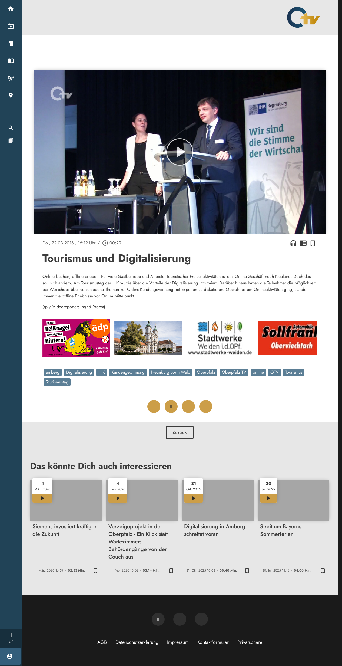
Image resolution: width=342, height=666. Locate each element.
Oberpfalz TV (234, 372)
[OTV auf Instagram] (201, 619)
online (258, 372)
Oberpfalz (206, 372)
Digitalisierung (79, 372)
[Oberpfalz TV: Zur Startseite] (303, 17)
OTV (274, 372)
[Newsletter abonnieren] (158, 619)
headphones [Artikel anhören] (293, 243)
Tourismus (293, 372)
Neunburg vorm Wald (170, 372)
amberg (52, 372)
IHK (101, 372)
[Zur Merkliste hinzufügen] (312, 243)
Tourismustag (57, 382)
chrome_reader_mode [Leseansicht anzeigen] (303, 243)
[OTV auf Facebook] (179, 619)
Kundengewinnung (128, 372)
